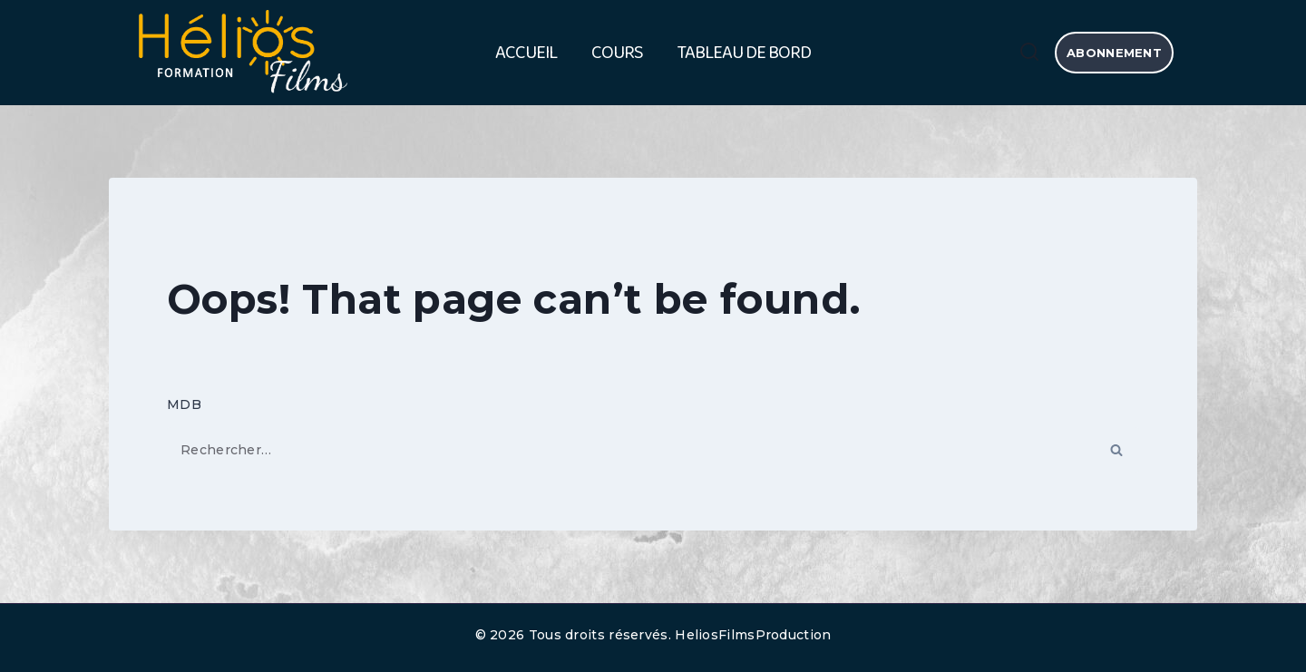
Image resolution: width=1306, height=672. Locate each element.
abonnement (1114, 52)
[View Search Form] (1029, 52)
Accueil (526, 52)
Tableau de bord (744, 52)
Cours (617, 52)
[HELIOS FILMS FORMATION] (239, 53)
